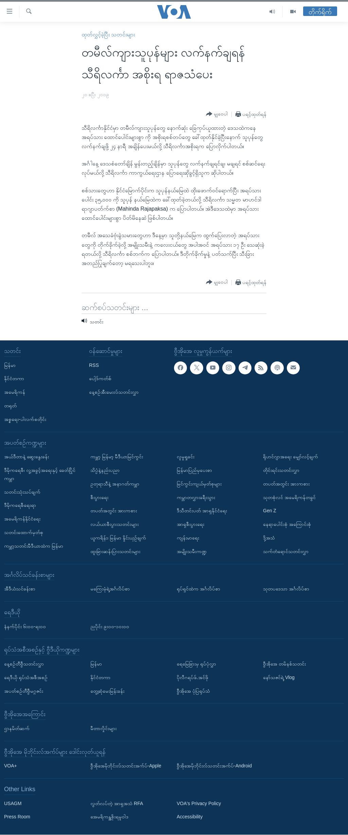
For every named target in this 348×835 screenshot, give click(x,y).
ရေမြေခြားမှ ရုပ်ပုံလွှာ (196, 664)
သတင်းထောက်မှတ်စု (23, 532)
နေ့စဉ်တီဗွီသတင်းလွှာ (24, 664)
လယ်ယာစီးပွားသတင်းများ (114, 524)
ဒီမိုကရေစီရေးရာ (20, 505)
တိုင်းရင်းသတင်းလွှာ (281, 470)
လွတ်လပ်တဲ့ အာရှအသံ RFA (116, 803)
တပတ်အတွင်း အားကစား (113, 511)
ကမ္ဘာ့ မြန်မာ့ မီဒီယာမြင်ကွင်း (116, 457)
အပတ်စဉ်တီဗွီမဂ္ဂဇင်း (23, 691)
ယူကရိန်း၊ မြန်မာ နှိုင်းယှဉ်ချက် (118, 537)
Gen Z (269, 511)
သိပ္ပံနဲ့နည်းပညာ (105, 470)
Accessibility (190, 817)
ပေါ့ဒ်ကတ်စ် (100, 378)
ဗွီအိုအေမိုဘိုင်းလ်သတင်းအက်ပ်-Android (214, 766)
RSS (94, 365)
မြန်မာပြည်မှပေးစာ (194, 470)
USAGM (12, 803)
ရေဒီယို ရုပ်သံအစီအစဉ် (26, 677)
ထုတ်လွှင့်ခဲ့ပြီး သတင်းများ (108, 34)
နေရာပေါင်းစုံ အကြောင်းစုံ (287, 524)
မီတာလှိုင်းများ (103, 728)
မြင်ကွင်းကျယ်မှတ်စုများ (199, 483)
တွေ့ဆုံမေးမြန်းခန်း (107, 691)
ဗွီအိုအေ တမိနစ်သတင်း (284, 664)
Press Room (17, 817)
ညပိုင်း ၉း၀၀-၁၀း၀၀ (109, 626)
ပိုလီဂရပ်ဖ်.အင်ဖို (192, 677)
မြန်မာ (10, 365)
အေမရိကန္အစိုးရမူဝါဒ (109, 817)
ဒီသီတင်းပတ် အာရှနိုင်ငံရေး (202, 511)
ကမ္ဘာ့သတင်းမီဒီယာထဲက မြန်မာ (33, 546)
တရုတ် (10, 405)
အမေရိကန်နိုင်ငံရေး (22, 519)
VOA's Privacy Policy (199, 803)
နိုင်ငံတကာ (14, 378)
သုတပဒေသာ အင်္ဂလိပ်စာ (286, 589)
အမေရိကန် (14, 392)
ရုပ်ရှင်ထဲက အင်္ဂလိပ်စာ (198, 589)
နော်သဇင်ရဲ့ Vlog (279, 677)
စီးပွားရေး (99, 497)
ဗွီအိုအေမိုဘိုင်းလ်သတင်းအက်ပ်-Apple (125, 766)
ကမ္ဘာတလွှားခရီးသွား (196, 497)
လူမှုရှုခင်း (185, 457)
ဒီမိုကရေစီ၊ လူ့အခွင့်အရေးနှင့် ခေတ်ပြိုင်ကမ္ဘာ (39, 474)
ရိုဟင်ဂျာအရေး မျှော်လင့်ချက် (290, 457)
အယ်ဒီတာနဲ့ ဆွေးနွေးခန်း (26, 457)
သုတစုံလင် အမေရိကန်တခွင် (289, 497)
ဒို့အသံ (269, 537)
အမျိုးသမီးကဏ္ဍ (192, 551)
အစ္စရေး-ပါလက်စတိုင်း (25, 419)
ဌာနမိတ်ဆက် (17, 728)
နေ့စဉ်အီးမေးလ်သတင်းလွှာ (114, 392)
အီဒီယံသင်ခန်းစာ (19, 589)
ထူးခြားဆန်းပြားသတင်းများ (115, 551)
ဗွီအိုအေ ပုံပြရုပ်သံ (193, 691)
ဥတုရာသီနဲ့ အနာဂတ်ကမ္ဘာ (114, 483)
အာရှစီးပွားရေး (190, 524)
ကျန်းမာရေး (188, 537)
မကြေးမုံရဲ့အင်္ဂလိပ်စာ (110, 589)
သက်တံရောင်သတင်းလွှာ (286, 551)
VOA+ (10, 766)
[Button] (217, 114)
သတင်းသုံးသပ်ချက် (22, 492)
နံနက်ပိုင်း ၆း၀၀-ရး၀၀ (25, 626)
